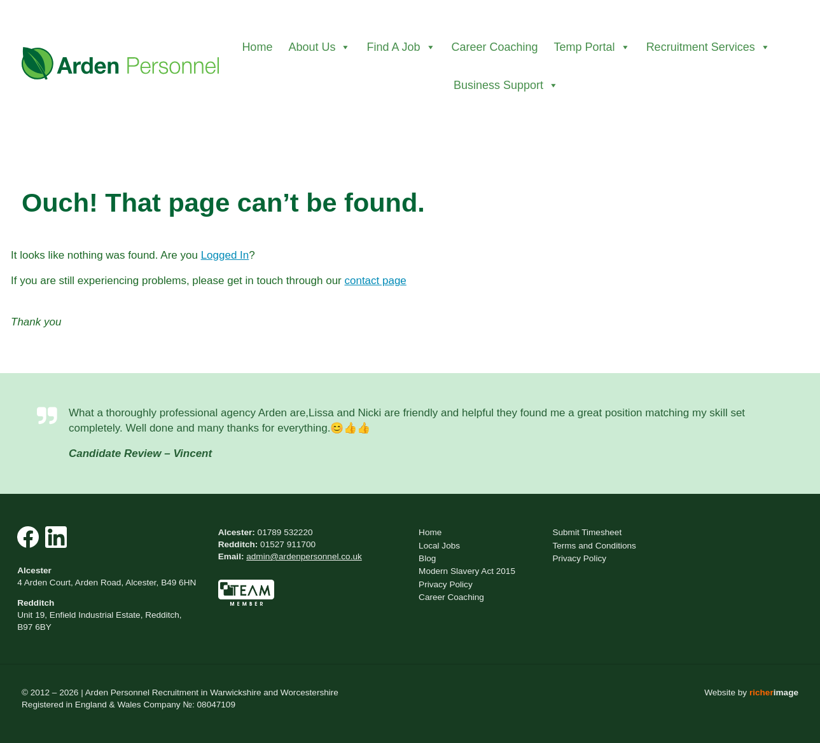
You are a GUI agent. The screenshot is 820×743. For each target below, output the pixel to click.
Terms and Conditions (594, 545)
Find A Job (400, 47)
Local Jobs (439, 545)
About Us (319, 47)
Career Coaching (495, 47)
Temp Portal (592, 47)
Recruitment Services (708, 47)
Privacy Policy (446, 584)
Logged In (225, 255)
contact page (375, 281)
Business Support (506, 85)
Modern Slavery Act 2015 (467, 571)
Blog (427, 558)
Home (257, 47)
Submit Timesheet (587, 532)
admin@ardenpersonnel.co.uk (304, 556)
